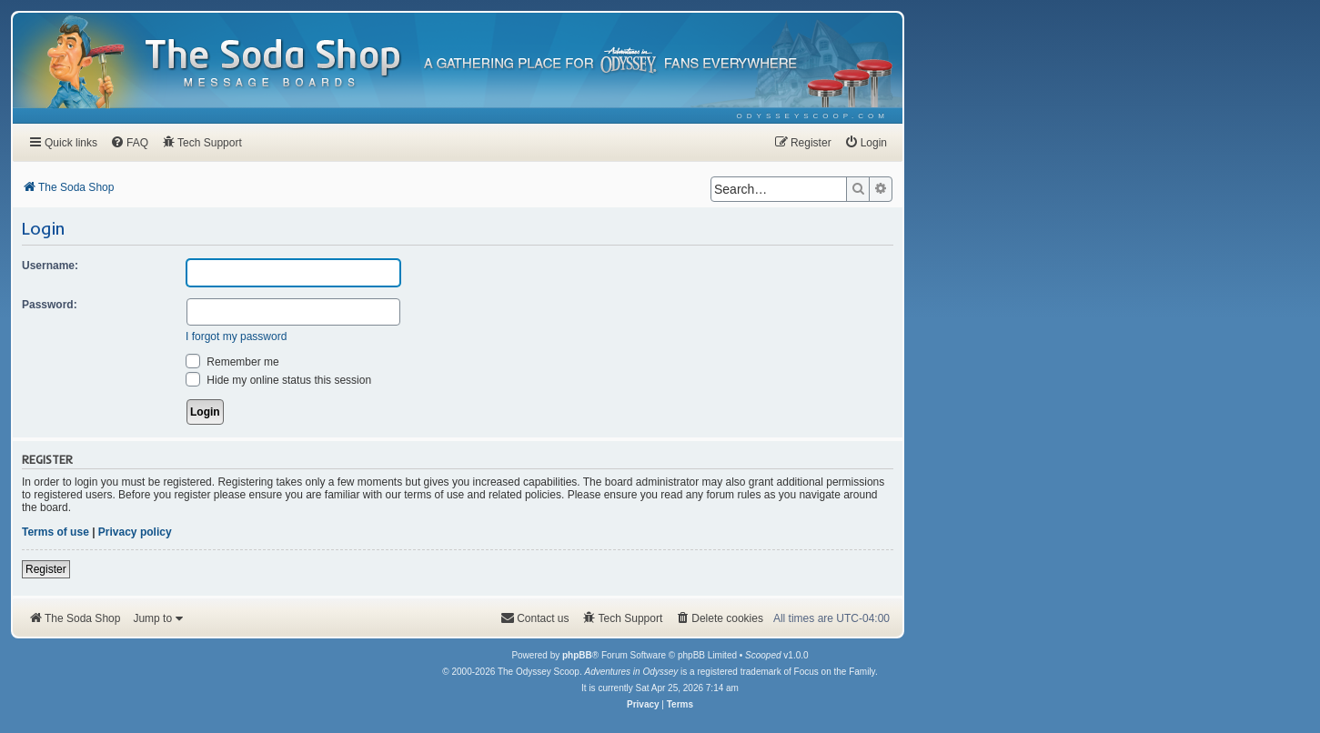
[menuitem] (813, 116)
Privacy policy (135, 532)
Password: (49, 304)
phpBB (577, 655)
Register (45, 569)
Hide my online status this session (278, 380)
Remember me (232, 362)
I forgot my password (236, 336)
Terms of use (55, 532)
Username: (50, 265)
